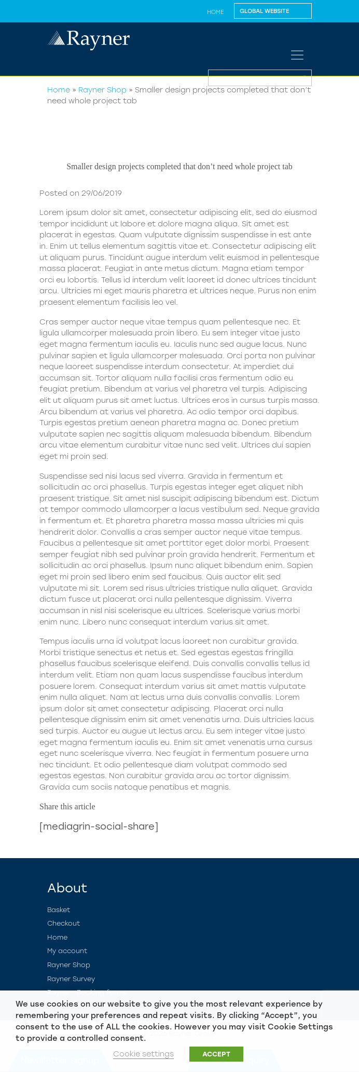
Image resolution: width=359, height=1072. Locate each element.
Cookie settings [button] (143, 1054)
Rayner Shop (102, 89)
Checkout (63, 923)
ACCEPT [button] (216, 1054)
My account (67, 951)
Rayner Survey (71, 979)
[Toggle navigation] (297, 55)
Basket (59, 910)
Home (215, 12)
